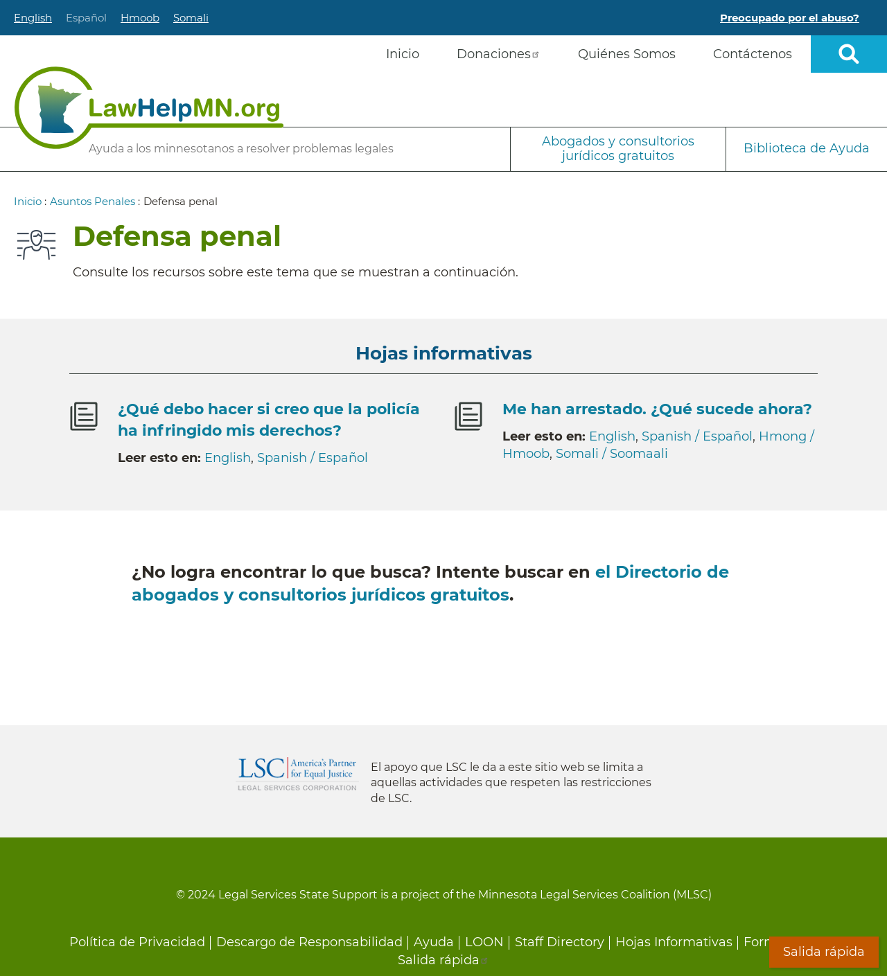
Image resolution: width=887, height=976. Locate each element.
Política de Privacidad (137, 942)
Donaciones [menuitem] (499, 54)
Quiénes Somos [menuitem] (627, 54)
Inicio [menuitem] (402, 54)
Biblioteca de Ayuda (807, 148)
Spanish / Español (312, 457)
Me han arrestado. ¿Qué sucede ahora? (657, 409)
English (33, 17)
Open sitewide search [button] (849, 54)
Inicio (28, 201)
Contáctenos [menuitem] (752, 54)
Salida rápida (443, 960)
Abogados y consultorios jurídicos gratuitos (618, 148)
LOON (484, 942)
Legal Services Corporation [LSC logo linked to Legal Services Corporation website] (297, 773)
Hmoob (140, 17)
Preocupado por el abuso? (789, 17)
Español (86, 17)
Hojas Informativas (673, 942)
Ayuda (434, 942)
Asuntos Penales (92, 201)
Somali (191, 17)
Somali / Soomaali (612, 453)
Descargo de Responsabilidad (309, 942)
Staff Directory (559, 942)
